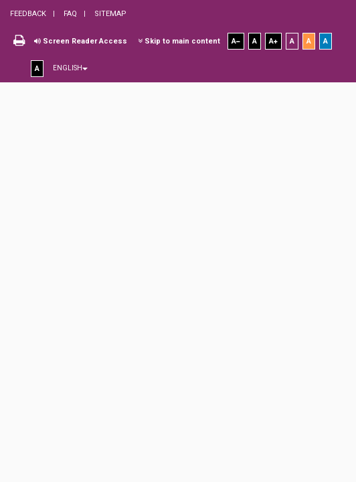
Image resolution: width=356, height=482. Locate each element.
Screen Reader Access (80, 41)
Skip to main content (179, 41)
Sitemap (109, 13)
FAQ (69, 13)
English (70, 68)
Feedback (28, 13)
